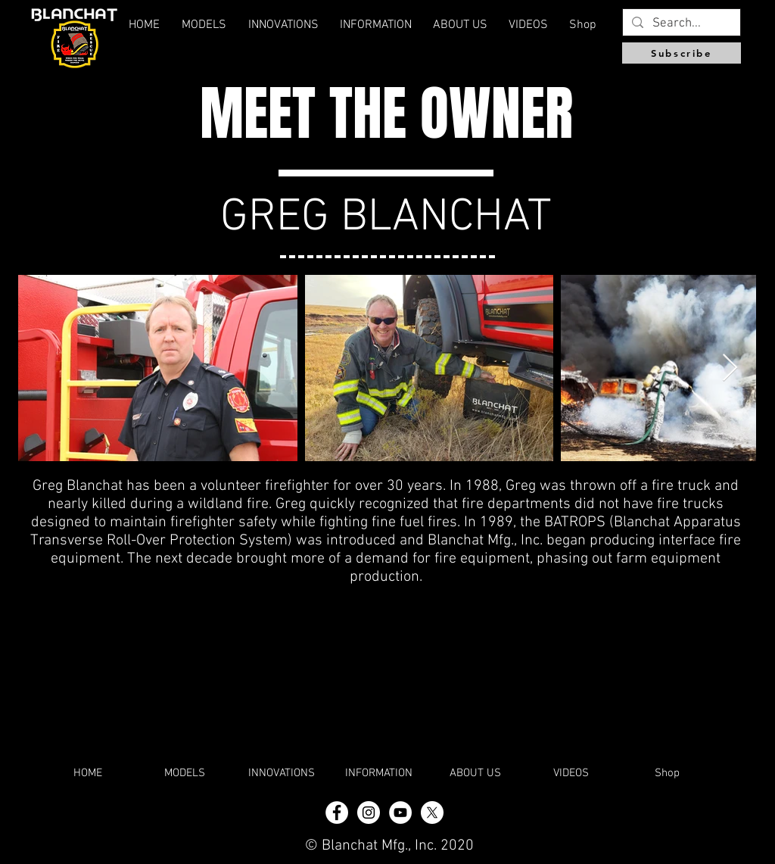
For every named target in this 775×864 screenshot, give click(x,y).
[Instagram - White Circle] (368, 812)
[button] (460, 25)
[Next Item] (730, 368)
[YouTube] (400, 812)
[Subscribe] (681, 53)
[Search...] (680, 24)
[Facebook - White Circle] (336, 812)
